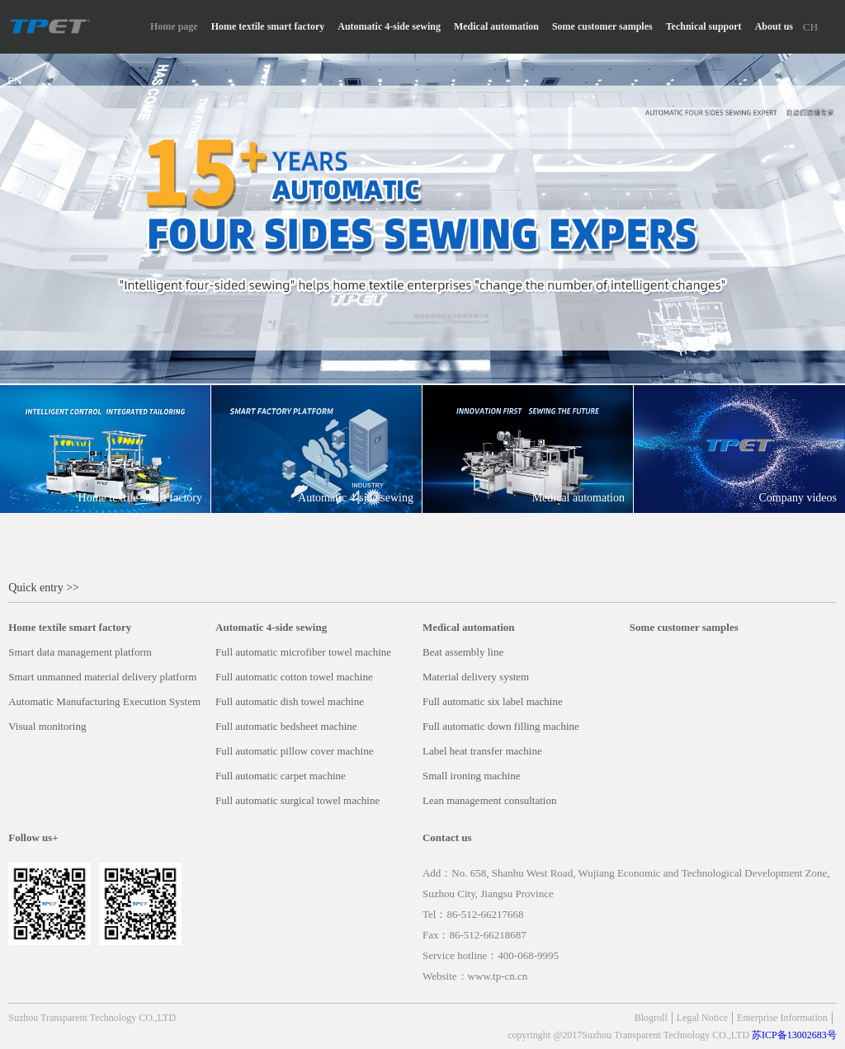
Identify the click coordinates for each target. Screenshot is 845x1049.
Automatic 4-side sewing (389, 26)
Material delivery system (475, 676)
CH (810, 27)
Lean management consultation (489, 800)
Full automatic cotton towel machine (294, 676)
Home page (174, 26)
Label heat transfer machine (482, 751)
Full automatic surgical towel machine (297, 800)
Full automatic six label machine (492, 701)
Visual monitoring (47, 726)
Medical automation (496, 26)
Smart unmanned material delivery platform (102, 676)
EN (14, 80)
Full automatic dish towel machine (289, 701)
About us (774, 26)
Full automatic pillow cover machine (294, 751)
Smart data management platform (80, 652)
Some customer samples (602, 26)
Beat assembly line (462, 652)
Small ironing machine (471, 775)
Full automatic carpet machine (280, 775)
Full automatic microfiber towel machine (303, 652)
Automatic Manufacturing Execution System (104, 701)
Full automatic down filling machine (500, 726)
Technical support (704, 26)
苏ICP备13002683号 (794, 1035)
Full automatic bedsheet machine (285, 726)
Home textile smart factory (268, 26)
